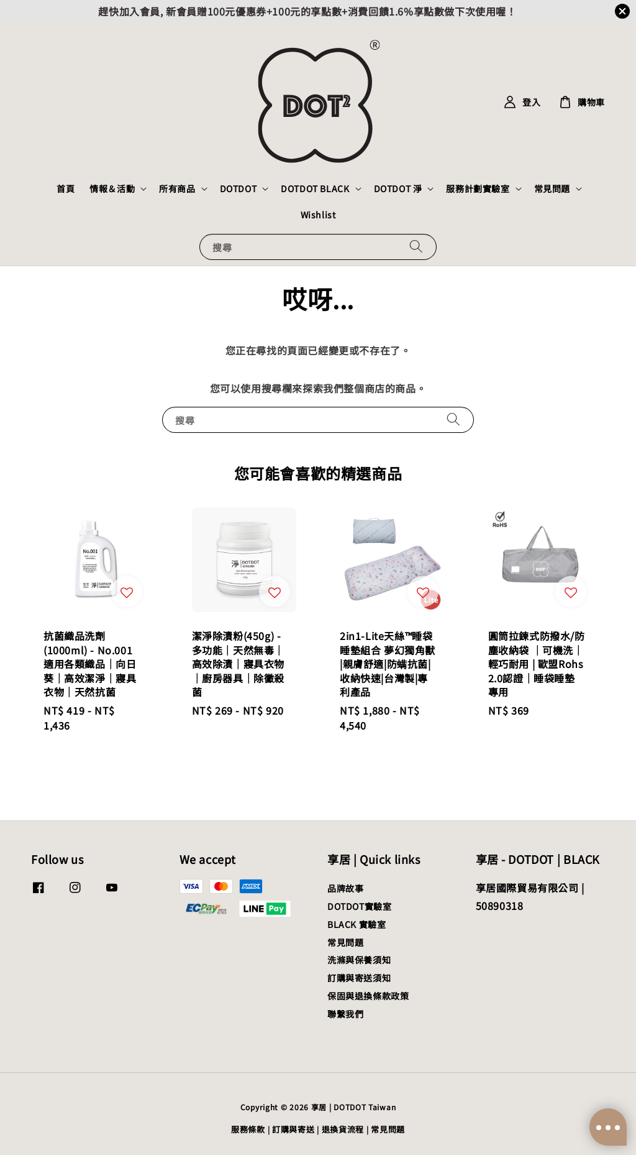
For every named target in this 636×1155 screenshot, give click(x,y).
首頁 (66, 188)
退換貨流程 (343, 1129)
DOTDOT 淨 (398, 188)
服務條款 (248, 1129)
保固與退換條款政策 (368, 996)
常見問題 (552, 188)
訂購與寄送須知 (359, 978)
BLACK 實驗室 (356, 924)
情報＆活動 (112, 188)
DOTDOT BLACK (315, 188)
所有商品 (177, 188)
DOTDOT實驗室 (359, 906)
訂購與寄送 (293, 1129)
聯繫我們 (345, 1014)
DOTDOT (238, 188)
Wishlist (318, 214)
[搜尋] (416, 246)
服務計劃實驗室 (477, 188)
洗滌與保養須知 (359, 959)
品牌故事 (345, 888)
